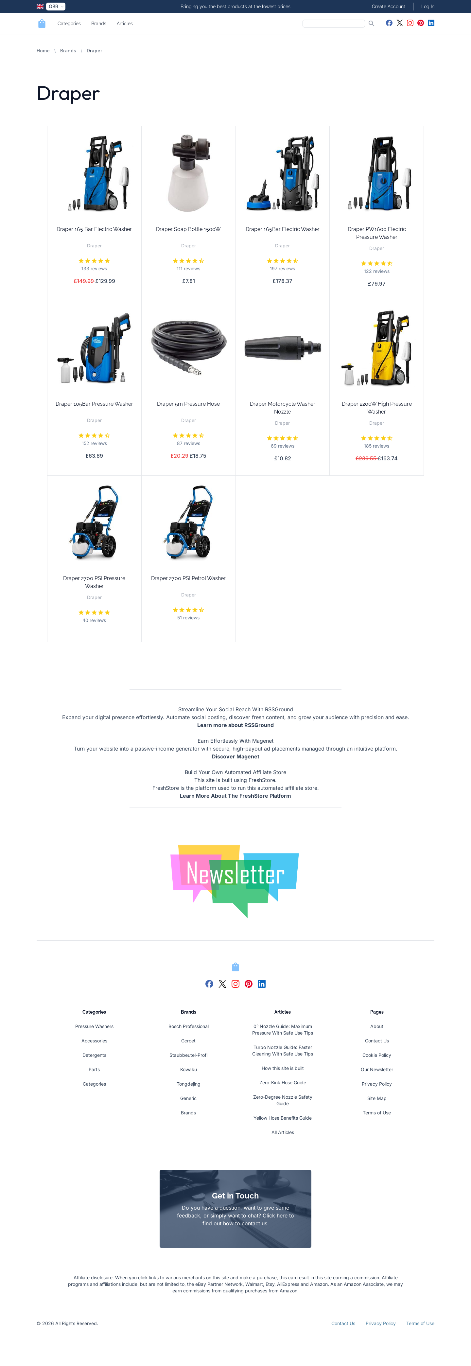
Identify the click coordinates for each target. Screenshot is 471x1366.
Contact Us (377, 1040)
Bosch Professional (188, 1026)
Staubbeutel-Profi (188, 1055)
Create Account (388, 6)
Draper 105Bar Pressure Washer (94, 404)
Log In (427, 6)
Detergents (94, 1055)
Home (43, 50)
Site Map (377, 1098)
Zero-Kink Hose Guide (282, 1082)
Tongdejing (189, 1084)
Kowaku (188, 1069)
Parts (94, 1069)
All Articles (282, 1132)
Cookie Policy (376, 1055)
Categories (69, 23)
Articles (125, 23)
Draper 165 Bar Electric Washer (94, 229)
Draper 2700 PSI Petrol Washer (188, 578)
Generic (188, 1098)
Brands (98, 23)
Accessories (94, 1040)
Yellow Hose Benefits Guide (282, 1118)
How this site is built (283, 1068)
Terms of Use (377, 1112)
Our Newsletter (377, 1069)
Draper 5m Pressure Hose (188, 404)
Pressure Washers (94, 1026)
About (376, 1026)
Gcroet (188, 1040)
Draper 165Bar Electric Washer (283, 229)
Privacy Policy (377, 1084)
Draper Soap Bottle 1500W (188, 229)
